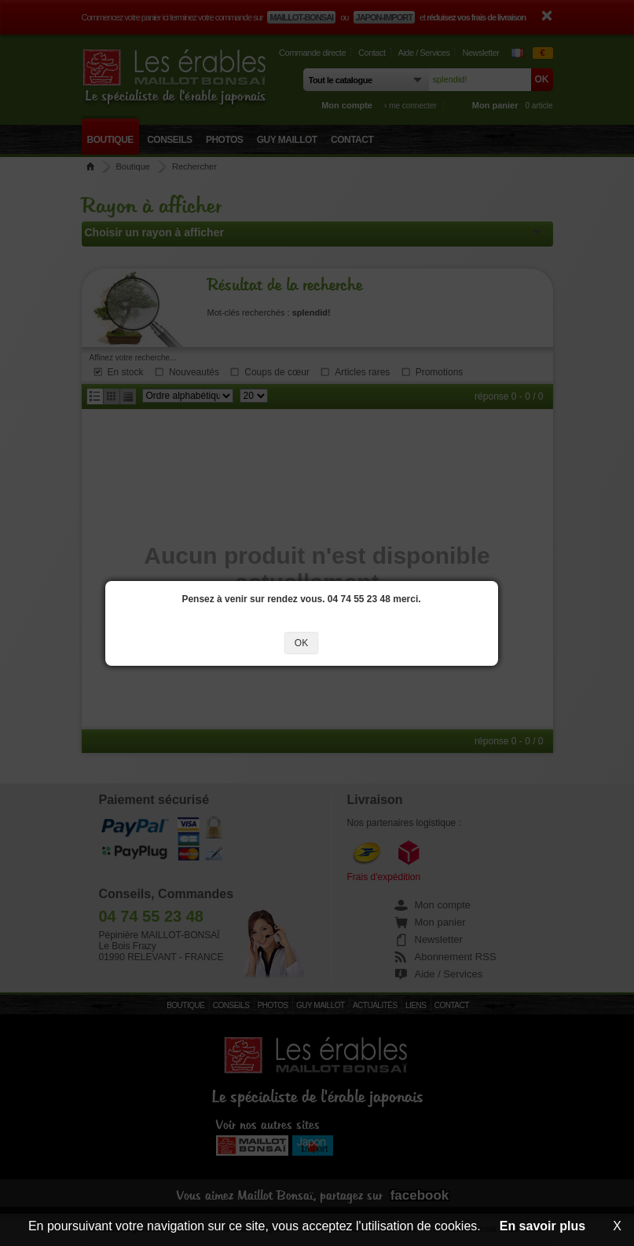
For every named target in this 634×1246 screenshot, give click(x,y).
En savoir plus (542, 1226)
